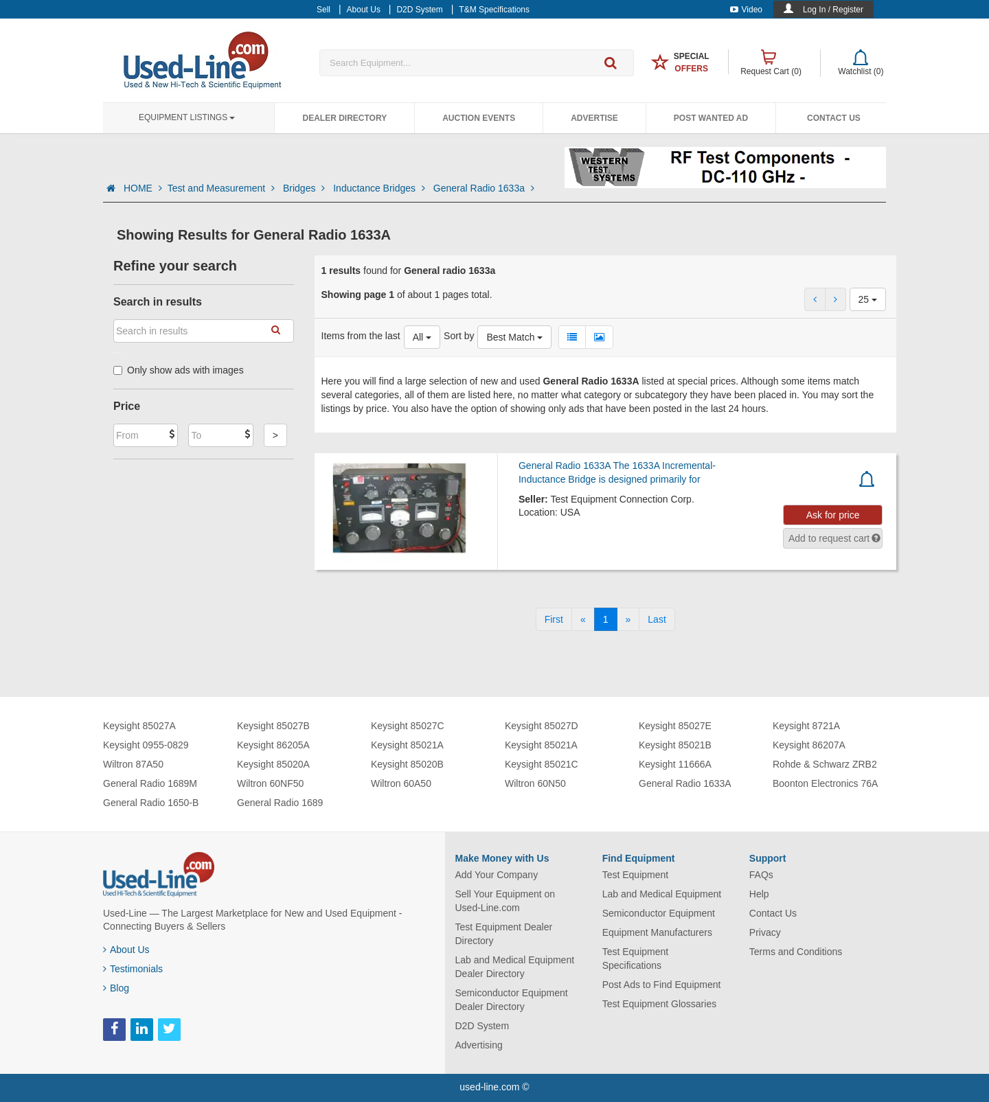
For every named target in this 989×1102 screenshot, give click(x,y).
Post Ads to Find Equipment (661, 984)
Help (759, 893)
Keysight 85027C (407, 725)
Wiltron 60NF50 (270, 783)
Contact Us (834, 118)
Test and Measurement (222, 188)
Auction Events (478, 118)
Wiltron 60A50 (401, 783)
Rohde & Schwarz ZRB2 (825, 764)
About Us (126, 949)
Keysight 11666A (675, 764)
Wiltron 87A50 (133, 764)
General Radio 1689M (150, 783)
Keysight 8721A (806, 725)
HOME (143, 188)
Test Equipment (635, 874)
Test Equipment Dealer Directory (504, 933)
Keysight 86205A (273, 744)
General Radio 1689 (280, 802)
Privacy (765, 932)
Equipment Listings (187, 117)
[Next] (628, 619)
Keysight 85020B (407, 764)
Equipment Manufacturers (657, 932)
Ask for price (833, 514)
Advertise (594, 118)
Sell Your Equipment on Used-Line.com (505, 900)
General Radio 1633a (483, 188)
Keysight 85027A (139, 725)
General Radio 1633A (685, 783)
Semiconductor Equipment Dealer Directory (511, 999)
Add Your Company (496, 874)
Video (746, 9)
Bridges (305, 188)
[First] (554, 619)
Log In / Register (833, 9)
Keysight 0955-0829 (146, 744)
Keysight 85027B (273, 725)
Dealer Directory (344, 118)
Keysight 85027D (541, 725)
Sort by (459, 335)
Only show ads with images (178, 370)
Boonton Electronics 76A (825, 783)
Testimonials (133, 968)
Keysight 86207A (809, 744)
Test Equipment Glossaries (659, 1003)
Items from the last (360, 335)
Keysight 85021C (541, 764)
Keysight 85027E (675, 725)
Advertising (479, 1045)
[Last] (656, 619)
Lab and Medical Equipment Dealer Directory (515, 966)
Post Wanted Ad (711, 118)
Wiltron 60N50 (535, 783)
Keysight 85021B (675, 744)
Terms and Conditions (795, 951)
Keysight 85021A (407, 744)
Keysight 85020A (273, 764)
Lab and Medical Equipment (662, 893)
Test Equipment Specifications (635, 958)
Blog (116, 988)
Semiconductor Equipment (658, 913)
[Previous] (583, 619)
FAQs (761, 874)
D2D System (482, 1025)
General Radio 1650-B (150, 802)
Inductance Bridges (380, 188)
